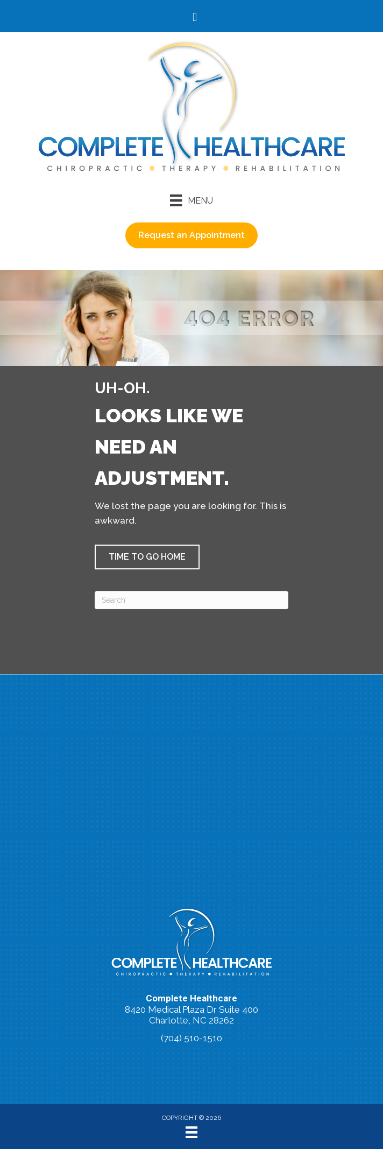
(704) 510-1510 (191, 1038)
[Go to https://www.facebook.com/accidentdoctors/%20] (195, 18)
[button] (147, 557)
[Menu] (191, 200)
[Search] (191, 600)
